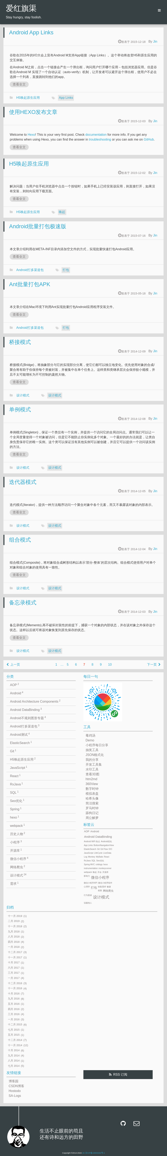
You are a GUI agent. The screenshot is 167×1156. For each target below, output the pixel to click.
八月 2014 (14, 1060)
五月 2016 (14, 1003)
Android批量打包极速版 (37, 226)
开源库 (16, 850)
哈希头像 (92, 798)
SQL (14, 792)
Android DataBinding (26, 709)
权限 (100, 890)
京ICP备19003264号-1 (95, 1153)
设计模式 (22, 395)
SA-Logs (15, 1095)
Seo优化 (17, 801)
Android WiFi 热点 (92, 841)
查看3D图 (92, 774)
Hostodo (15, 1091)
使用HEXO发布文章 (33, 112)
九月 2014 (14, 1055)
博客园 (13, 1081)
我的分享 (92, 759)
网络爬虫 (17, 867)
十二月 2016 (15, 983)
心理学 (87, 887)
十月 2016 (14, 993)
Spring (16, 809)
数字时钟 (92, 788)
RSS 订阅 (120, 1074)
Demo (90, 740)
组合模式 (20, 540)
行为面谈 (88, 895)
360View (92, 784)
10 (110, 664)
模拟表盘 (92, 793)
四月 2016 (14, 1009)
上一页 (13, 664)
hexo (14, 817)
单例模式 (20, 409)
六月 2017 (14, 967)
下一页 (153, 664)
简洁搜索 (92, 803)
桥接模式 (20, 342)
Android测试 (20, 734)
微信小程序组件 (105, 883)
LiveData (107, 853)
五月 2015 (14, 1034)
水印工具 (92, 769)
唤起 (62, 212)
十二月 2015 (15, 1024)
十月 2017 (14, 962)
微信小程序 (19, 858)
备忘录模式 (22, 602)
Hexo (31, 134)
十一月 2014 (15, 1045)
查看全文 (19, 84)
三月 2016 (14, 1014)
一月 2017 (14, 977)
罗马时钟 (92, 808)
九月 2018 (14, 931)
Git (13, 751)
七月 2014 (14, 1065)
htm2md (91, 779)
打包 (66, 270)
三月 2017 (14, 972)
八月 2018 (14, 936)
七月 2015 (14, 1029)
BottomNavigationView (103, 845)
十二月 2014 (15, 1039)
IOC (110, 849)
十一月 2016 (15, 988)
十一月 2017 (15, 957)
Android (16, 693)
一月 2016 (14, 1019)
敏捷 (109, 887)
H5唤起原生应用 (28, 97)
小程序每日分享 (97, 745)
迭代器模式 (22, 482)
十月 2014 (14, 1050)
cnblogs (99, 864)
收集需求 (102, 887)
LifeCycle (98, 853)
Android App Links (31, 32)
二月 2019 (14, 921)
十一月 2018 (15, 926)
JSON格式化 (95, 755)
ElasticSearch (21, 743)
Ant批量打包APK (29, 284)
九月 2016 (14, 998)
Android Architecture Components (35, 701)
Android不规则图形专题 (28, 718)
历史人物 (17, 834)
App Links (66, 97)
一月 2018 (14, 947)
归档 (10, 907)
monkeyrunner (105, 868)
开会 (100, 872)
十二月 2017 (15, 952)
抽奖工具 (92, 750)
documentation (96, 134)
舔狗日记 (92, 813)
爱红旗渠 (21, 9)
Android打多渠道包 (30, 270)
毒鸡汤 (90, 735)
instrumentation (91, 868)
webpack (17, 825)
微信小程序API (90, 883)
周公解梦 (92, 818)
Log (85, 857)
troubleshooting (100, 139)
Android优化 (106, 841)
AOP (14, 685)
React (15, 776)
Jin (155, 41)
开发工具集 (94, 764)
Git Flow (104, 849)
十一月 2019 (15, 915)
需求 (14, 883)
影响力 (87, 876)
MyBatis (99, 857)
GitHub (149, 139)
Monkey (91, 857)
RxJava (16, 784)
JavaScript (18, 767)
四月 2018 (14, 941)
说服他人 (88, 903)
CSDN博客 (16, 1086)
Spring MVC (89, 864)
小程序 (16, 842)
